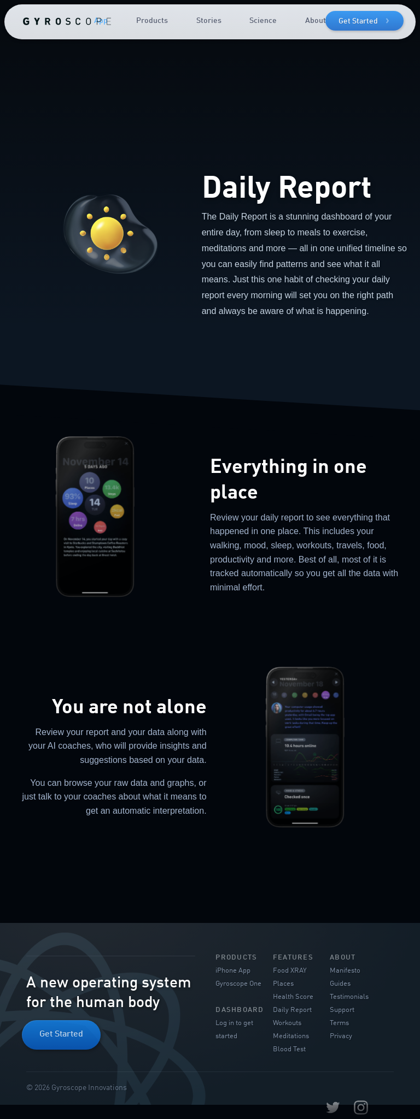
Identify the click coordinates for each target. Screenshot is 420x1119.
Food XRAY (290, 970)
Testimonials (349, 996)
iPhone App (232, 970)
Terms (339, 1023)
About (315, 21)
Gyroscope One (238, 983)
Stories (208, 21)
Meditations (291, 1036)
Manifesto (345, 970)
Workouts (287, 1023)
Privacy (341, 1036)
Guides (340, 983)
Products (152, 21)
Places (283, 983)
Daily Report (292, 1010)
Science (263, 21)
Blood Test (289, 1049)
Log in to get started (234, 1030)
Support (342, 1010)
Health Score (293, 996)
